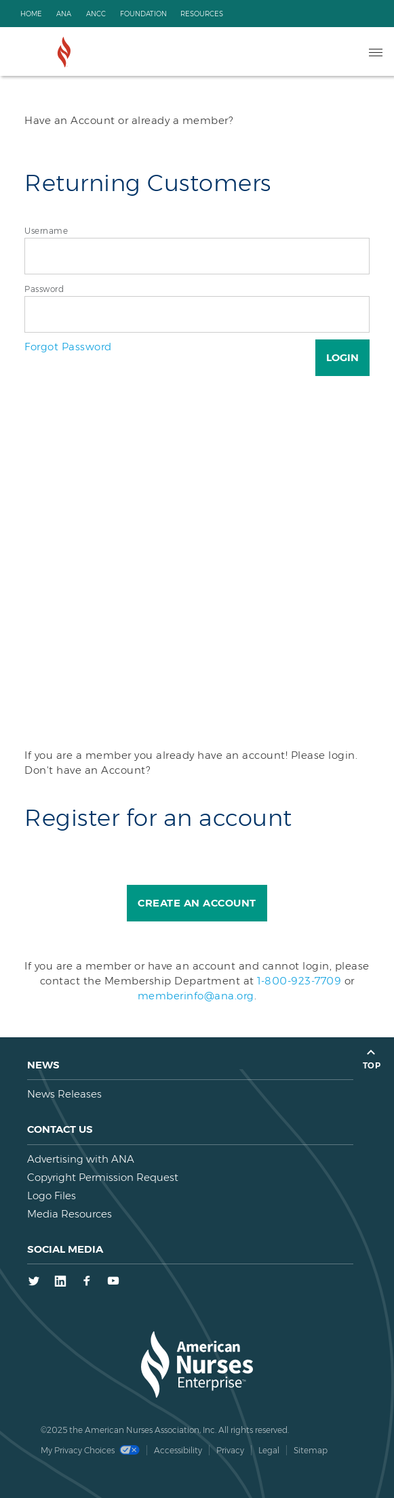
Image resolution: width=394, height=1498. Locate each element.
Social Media (65, 1249)
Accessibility (178, 1450)
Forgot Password (68, 346)
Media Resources (69, 1213)
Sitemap (311, 1450)
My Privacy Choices (90, 1450)
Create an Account (197, 902)
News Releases (64, 1093)
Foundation (143, 13)
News (43, 1064)
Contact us (60, 1129)
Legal (268, 1450)
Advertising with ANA (80, 1158)
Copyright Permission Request (102, 1177)
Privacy (230, 1450)
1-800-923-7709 (299, 980)
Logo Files (51, 1195)
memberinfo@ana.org (196, 995)
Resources (201, 13)
